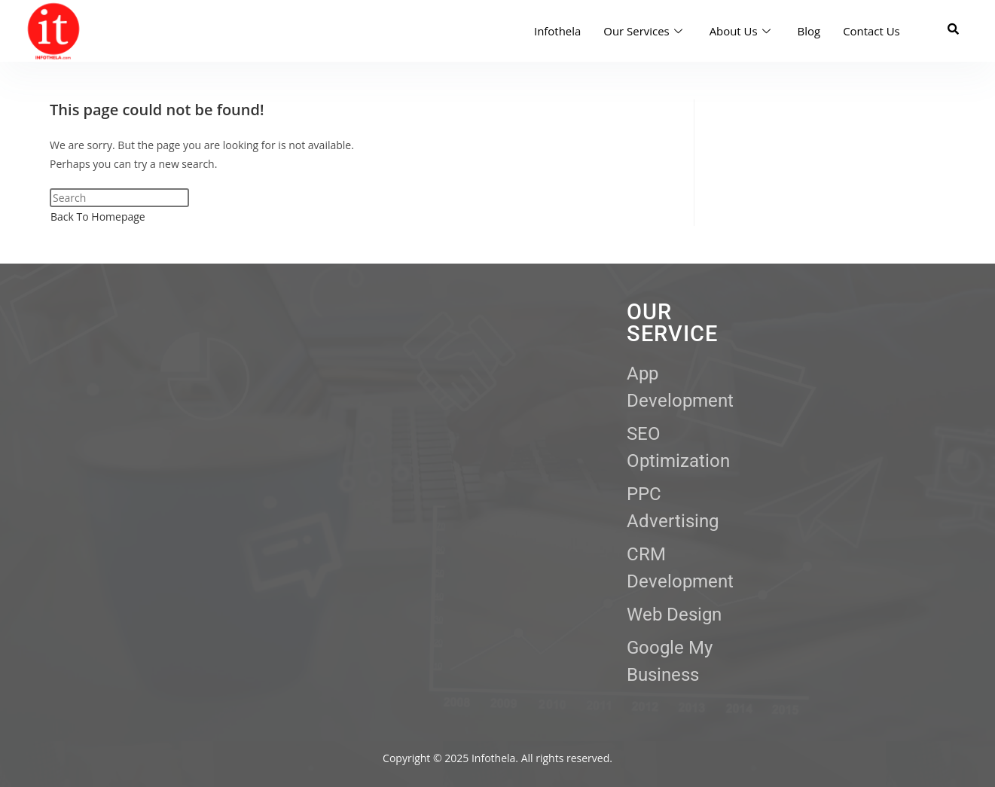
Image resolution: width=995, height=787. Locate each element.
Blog (808, 30)
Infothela (557, 30)
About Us (739, 30)
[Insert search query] (119, 197)
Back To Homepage (97, 216)
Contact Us (871, 30)
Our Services (642, 30)
